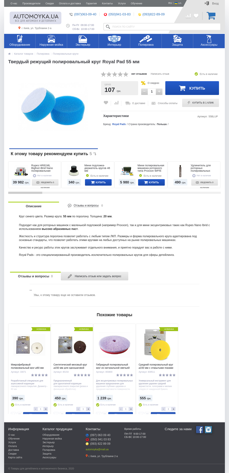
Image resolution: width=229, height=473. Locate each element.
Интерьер (114, 44)
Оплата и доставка (70, 3)
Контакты (107, 3)
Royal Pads (119, 124)
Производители (31, 3)
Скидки (49, 3)
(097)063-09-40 (83, 14)
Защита (177, 44)
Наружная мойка (51, 44)
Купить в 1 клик (200, 103)
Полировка (146, 44)
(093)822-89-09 (151, 14)
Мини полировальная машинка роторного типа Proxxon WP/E (151, 168)
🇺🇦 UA (178, 3)
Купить (192, 88)
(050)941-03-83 (117, 14)
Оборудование (19, 44)
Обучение (136, 3)
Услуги (122, 3)
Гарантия (91, 3)
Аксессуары (209, 44)
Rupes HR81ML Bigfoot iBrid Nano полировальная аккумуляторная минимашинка (42, 170)
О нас (14, 3)
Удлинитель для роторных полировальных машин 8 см (201, 169)
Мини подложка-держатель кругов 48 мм (97, 168)
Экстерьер (82, 44)
